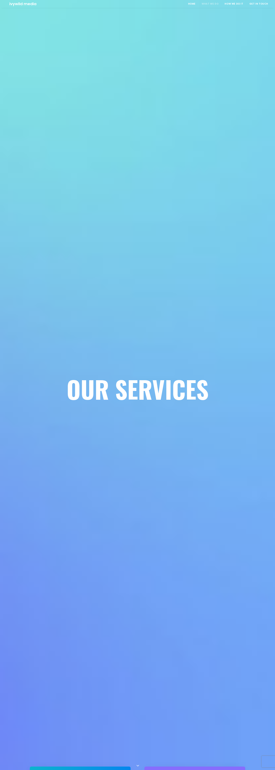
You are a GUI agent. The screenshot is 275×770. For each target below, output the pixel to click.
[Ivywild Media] (20, 4)
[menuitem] (193, 4)
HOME (192, 3)
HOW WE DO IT (234, 3)
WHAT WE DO (210, 3)
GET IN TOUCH (258, 3)
